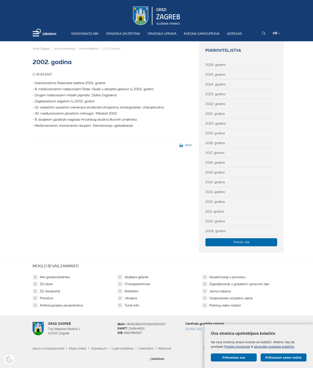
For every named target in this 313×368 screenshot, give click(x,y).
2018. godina (215, 143)
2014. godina (215, 182)
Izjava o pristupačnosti (48, 348)
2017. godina (214, 153)
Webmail (164, 348)
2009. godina (215, 231)
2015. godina (215, 172)
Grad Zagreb (41, 48)
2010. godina (215, 221)
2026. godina (215, 65)
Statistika (131, 291)
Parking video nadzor (225, 305)
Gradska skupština (123, 34)
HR (276, 33)
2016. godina (215, 163)
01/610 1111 (193, 329)
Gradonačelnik (85, 34)
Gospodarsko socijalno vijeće (231, 298)
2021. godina (215, 114)
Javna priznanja (64, 48)
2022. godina (215, 104)
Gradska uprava (162, 34)
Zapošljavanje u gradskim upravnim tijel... (240, 284)
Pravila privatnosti (237, 346)
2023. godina (215, 94)
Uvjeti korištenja (123, 348)
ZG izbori (46, 284)
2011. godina (214, 211)
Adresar (234, 34)
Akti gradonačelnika (55, 277)
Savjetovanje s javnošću (227, 277)
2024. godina (215, 84)
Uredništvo (145, 348)
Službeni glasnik (136, 277)
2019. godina (215, 133)
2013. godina (215, 192)
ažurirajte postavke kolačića (274, 346)
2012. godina (215, 202)
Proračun (46, 298)
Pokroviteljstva (88, 48)
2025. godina (215, 75)
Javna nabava (220, 291)
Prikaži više (241, 242)
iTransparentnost (137, 284)
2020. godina (215, 123)
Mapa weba (78, 348)
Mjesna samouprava (202, 34)
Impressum (99, 348)
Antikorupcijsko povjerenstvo (61, 305)
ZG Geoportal (50, 291)
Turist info (132, 305)
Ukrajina (131, 298)
